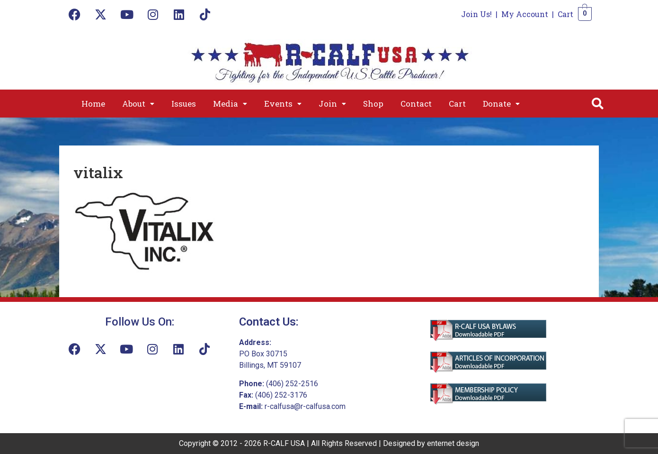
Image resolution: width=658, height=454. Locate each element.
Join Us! (476, 14)
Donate (501, 103)
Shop (373, 103)
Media (230, 103)
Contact (416, 103)
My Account (524, 14)
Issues (183, 103)
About (138, 103)
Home (93, 103)
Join (332, 103)
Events (283, 103)
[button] (138, 104)
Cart (565, 14)
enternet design (453, 443)
